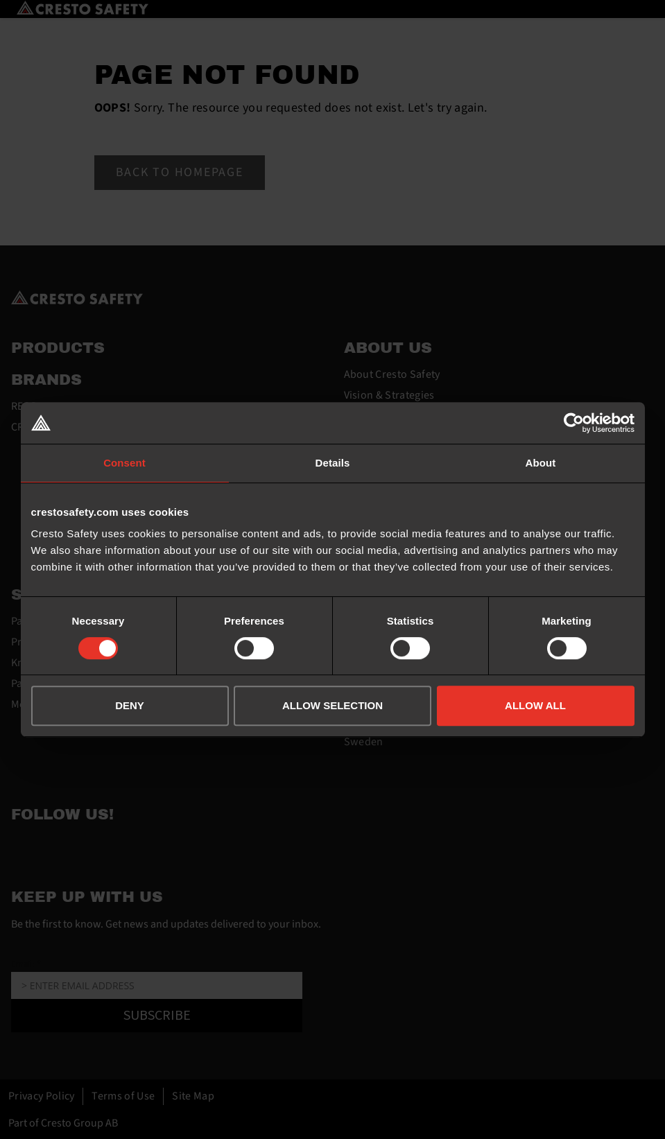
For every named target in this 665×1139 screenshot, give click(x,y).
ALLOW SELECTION (332, 705)
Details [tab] (333, 463)
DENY (129, 705)
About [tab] (541, 463)
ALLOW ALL (535, 705)
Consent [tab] (124, 463)
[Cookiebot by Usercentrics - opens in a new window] (573, 422)
